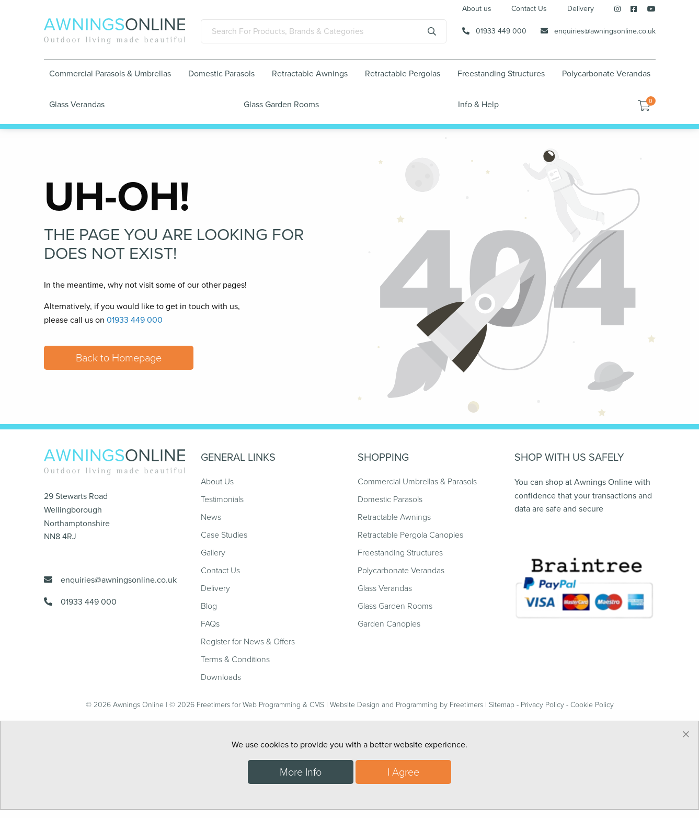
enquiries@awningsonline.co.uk (605, 31)
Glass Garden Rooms (281, 104)
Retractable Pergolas (402, 73)
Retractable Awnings (310, 73)
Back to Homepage (119, 358)
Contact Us (529, 9)
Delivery (580, 9)
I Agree (403, 772)
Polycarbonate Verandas (606, 73)
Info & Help (478, 104)
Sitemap (501, 704)
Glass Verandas (77, 104)
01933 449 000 (501, 31)
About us (476, 9)
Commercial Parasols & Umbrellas (110, 73)
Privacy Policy (542, 704)
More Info (301, 772)
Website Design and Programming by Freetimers (406, 704)
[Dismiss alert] (686, 733)
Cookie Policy (592, 704)
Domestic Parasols (221, 73)
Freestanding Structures (501, 73)
